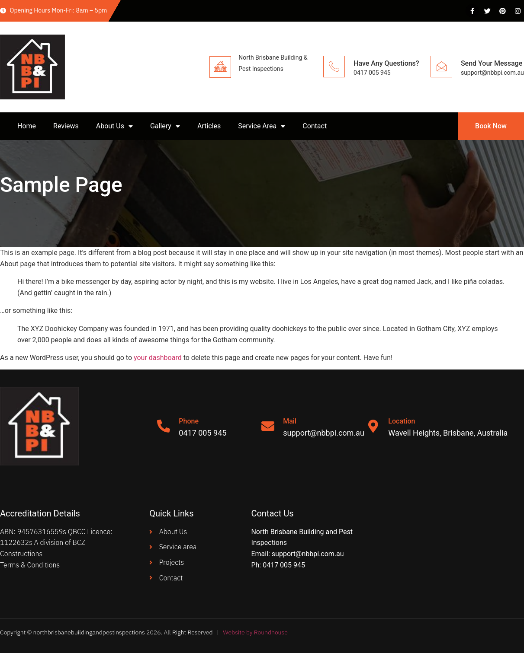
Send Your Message (491, 63)
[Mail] (267, 426)
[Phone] (163, 426)
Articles (209, 126)
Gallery (165, 126)
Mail (289, 421)
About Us (114, 126)
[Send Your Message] (441, 66)
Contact (314, 126)
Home (26, 126)
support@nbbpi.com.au (308, 554)
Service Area (261, 126)
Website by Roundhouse (255, 632)
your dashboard (158, 358)
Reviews (66, 126)
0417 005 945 (284, 565)
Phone (189, 421)
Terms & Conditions (30, 565)
